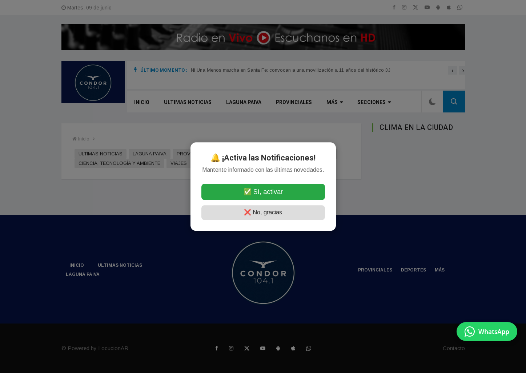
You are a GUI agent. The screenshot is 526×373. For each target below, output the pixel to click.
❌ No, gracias (263, 212)
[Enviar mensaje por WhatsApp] (487, 331)
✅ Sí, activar (263, 191)
